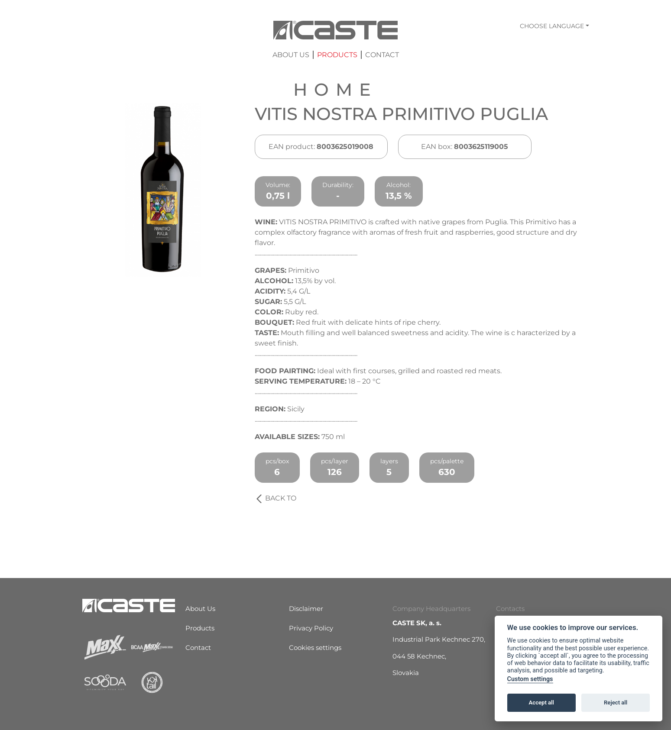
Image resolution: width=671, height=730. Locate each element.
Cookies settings (315, 647)
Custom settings (530, 679)
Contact (382, 55)
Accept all (541, 702)
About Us (290, 55)
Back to (275, 498)
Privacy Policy (311, 628)
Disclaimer (306, 608)
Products (337, 55)
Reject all (615, 702)
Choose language (552, 26)
